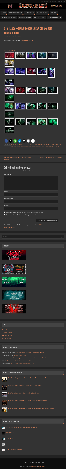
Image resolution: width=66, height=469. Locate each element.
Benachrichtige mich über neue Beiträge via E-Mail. (21, 215)
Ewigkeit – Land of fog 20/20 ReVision (50, 157)
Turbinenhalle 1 (56, 146)
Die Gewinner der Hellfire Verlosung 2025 (22, 364)
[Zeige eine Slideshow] (10, 50)
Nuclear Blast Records (19, 146)
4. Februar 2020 (10, 36)
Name (6, 191)
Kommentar (8, 174)
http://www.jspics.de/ (27, 40)
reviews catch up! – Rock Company (12, 358)
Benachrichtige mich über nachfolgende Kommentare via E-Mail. (25, 212)
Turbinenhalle (48, 146)
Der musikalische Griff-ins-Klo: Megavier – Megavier (30, 352)
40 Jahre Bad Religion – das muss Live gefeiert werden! (17, 158)
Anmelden (5, 330)
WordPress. (42, 466)
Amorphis (19, 144)
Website (6, 205)
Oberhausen (28, 146)
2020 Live (13, 144)
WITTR (5, 149)
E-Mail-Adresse (8, 198)
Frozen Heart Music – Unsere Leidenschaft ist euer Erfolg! (22, 427)
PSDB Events (9, 438)
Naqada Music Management (14, 449)
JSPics (56, 144)
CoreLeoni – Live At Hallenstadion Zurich (19, 361)
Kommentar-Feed (7, 335)
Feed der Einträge (7, 332)
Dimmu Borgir (25, 144)
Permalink (34, 149)
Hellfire (31, 144)
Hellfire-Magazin (38, 144)
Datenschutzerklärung (57, 1)
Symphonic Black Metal (38, 146)
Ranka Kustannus (11, 444)
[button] (6, 141)
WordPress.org (6, 338)
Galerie (18, 36)
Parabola (34, 466)
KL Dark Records (10, 433)
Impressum (44, 1)
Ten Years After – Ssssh (20, 355)
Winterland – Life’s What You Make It (35, 358)
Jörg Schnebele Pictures (49, 144)
